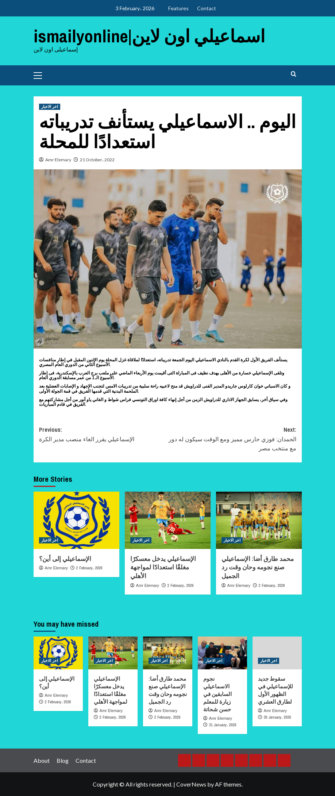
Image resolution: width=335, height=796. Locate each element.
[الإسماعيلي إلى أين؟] (76, 520)
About (42, 760)
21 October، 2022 (97, 159)
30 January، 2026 (277, 717)
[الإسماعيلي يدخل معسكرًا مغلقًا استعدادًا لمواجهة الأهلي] (168, 520)
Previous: (103, 435)
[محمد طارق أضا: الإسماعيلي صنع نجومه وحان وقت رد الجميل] (259, 520)
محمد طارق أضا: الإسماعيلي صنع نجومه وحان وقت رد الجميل (258, 567)
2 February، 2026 (89, 567)
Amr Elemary (58, 159)
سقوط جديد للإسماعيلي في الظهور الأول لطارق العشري (275, 690)
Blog (63, 760)
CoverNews (191, 784)
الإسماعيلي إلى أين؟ (65, 558)
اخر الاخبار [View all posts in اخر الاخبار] (49, 106)
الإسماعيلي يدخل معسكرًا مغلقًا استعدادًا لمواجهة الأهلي (163, 567)
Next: (232, 439)
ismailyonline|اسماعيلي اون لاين (149, 36)
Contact (206, 8)
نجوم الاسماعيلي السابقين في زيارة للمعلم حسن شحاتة (217, 694)
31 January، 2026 (222, 724)
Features (178, 8)
